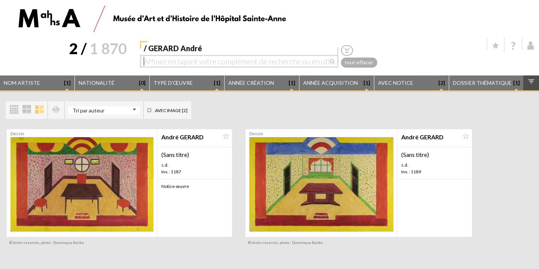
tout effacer (359, 62)
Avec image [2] (171, 110)
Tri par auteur (88, 110)
